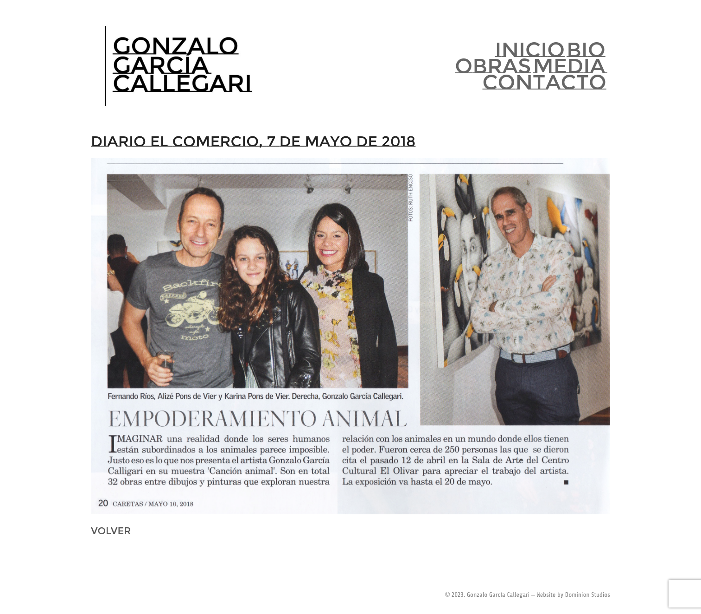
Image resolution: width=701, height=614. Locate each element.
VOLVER (111, 531)
